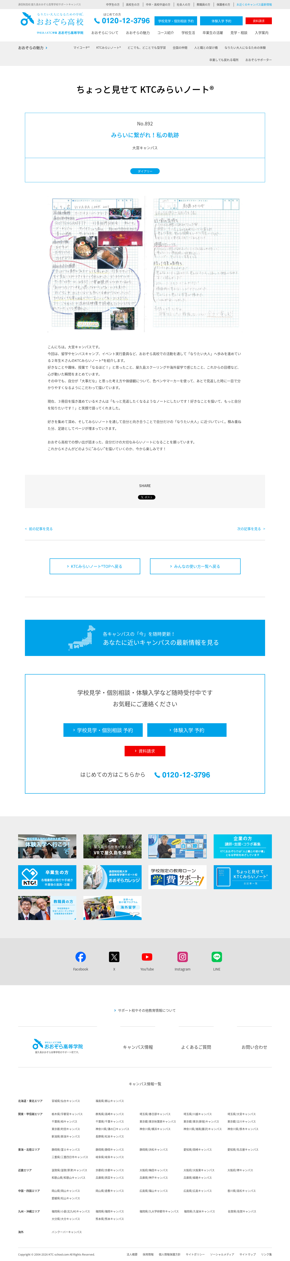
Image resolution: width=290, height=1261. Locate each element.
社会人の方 (183, 4)
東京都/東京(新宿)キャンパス (201, 1121)
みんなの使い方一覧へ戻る (197, 566)
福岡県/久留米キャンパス (199, 1211)
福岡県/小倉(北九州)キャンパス (71, 1211)
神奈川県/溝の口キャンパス (112, 1129)
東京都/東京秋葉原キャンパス (158, 1121)
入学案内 (261, 32)
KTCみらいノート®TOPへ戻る (96, 566)
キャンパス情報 (138, 1047)
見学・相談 (238, 32)
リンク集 (266, 1254)
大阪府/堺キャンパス (240, 1170)
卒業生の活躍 (213, 32)
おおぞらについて (104, 32)
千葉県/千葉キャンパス (110, 1121)
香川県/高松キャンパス (241, 1191)
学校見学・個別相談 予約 (176, 21)
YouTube (147, 969)
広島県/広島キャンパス (198, 1191)
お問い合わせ (254, 1047)
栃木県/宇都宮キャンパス (67, 1114)
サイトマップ (247, 1254)
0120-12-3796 (122, 21)
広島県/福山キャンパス (154, 1191)
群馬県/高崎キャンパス (110, 1114)
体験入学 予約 (221, 21)
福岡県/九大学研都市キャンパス (159, 1211)
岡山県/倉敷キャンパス (110, 1191)
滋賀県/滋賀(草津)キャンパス (69, 1170)
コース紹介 (165, 32)
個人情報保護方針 (170, 1254)
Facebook (80, 969)
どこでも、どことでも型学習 (147, 47)
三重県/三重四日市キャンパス (70, 1157)
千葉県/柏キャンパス (64, 1121)
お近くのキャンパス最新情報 (254, 4)
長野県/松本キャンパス (110, 1136)
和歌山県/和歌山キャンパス (68, 1178)
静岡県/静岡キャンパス (110, 1150)
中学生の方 (113, 4)
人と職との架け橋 (206, 47)
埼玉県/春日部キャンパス (155, 1114)
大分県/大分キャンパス (66, 1219)
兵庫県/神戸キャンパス (154, 1178)
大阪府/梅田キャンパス (154, 1170)
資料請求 (259, 21)
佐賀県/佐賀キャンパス (242, 1211)
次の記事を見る (249, 528)
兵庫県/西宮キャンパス (110, 1178)
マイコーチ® (81, 47)
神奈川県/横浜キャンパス (155, 1129)
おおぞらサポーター (258, 60)
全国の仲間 (180, 47)
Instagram (183, 969)
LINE (216, 969)
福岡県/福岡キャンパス (110, 1211)
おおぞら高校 (52, 23)
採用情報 (148, 1254)
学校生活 (188, 32)
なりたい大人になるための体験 (245, 47)
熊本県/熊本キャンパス (110, 1219)
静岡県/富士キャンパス (66, 1150)
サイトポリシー (195, 1254)
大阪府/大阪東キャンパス (199, 1170)
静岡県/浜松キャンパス (154, 1150)
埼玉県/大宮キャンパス (241, 1114)
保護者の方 (223, 4)
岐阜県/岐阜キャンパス (110, 1157)
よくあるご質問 (196, 1047)
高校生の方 (133, 4)
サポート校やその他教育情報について (147, 1010)
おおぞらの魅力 (138, 32)
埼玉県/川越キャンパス (198, 1114)
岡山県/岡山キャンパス (66, 1191)
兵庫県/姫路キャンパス (198, 1178)
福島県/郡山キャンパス (110, 1101)
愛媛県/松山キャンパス (66, 1198)
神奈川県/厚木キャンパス (243, 1129)
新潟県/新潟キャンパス (66, 1136)
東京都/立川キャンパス (241, 1121)
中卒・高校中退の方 (158, 4)
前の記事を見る (41, 528)
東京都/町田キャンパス (66, 1129)
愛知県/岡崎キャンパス (198, 1150)
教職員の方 (203, 4)
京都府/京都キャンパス (110, 1170)
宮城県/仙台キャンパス (66, 1101)
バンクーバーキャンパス (67, 1232)
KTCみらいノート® (108, 47)
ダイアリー (145, 171)
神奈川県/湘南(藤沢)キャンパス (203, 1129)
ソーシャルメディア (222, 1254)
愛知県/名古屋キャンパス (243, 1150)
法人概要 (132, 1254)
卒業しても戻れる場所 (224, 60)
